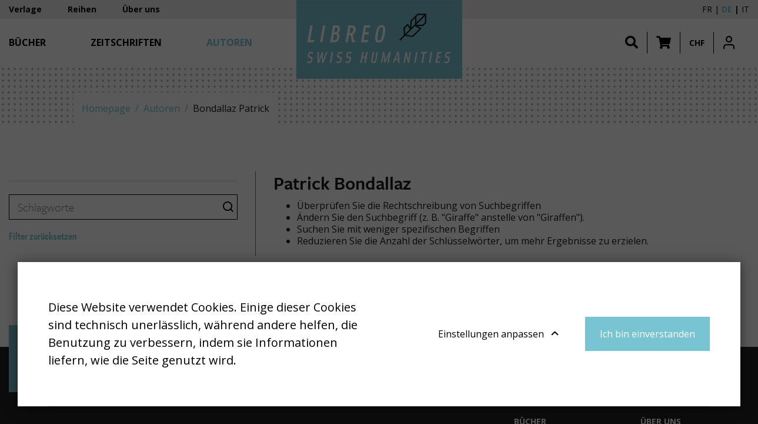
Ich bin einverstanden (647, 333)
